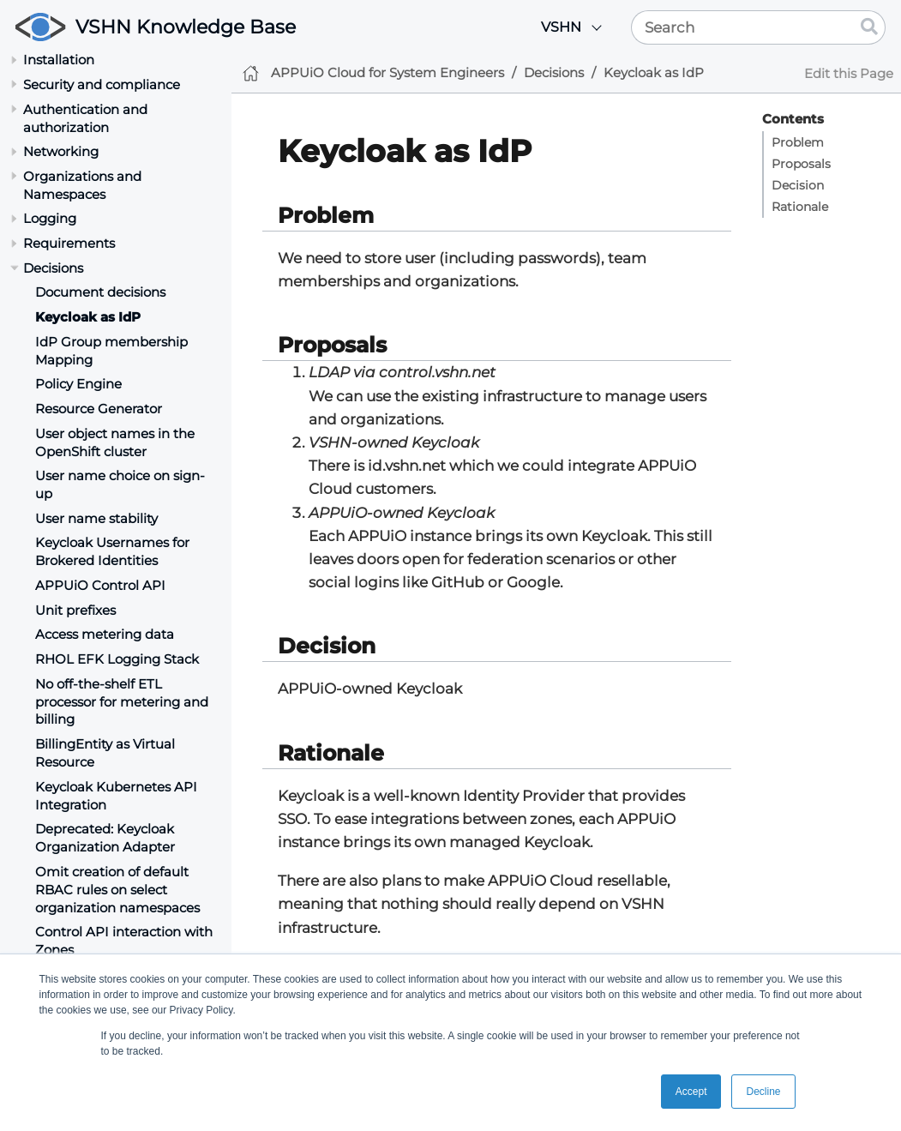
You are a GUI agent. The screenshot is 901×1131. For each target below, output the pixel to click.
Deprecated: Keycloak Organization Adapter (105, 838)
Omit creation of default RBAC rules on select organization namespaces (117, 889)
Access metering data (104, 634)
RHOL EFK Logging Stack (117, 659)
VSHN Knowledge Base (185, 27)
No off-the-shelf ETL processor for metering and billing (121, 702)
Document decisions (100, 292)
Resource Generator (98, 408)
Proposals (801, 164)
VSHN (561, 27)
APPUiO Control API (100, 585)
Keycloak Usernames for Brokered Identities (112, 551)
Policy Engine (78, 384)
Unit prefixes (75, 610)
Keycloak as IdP (88, 317)
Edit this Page (848, 73)
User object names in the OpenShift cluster (115, 442)
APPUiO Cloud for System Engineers (387, 72)
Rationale (800, 207)
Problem (798, 142)
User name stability (96, 518)
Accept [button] (691, 1092)
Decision (798, 185)
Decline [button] (763, 1092)
